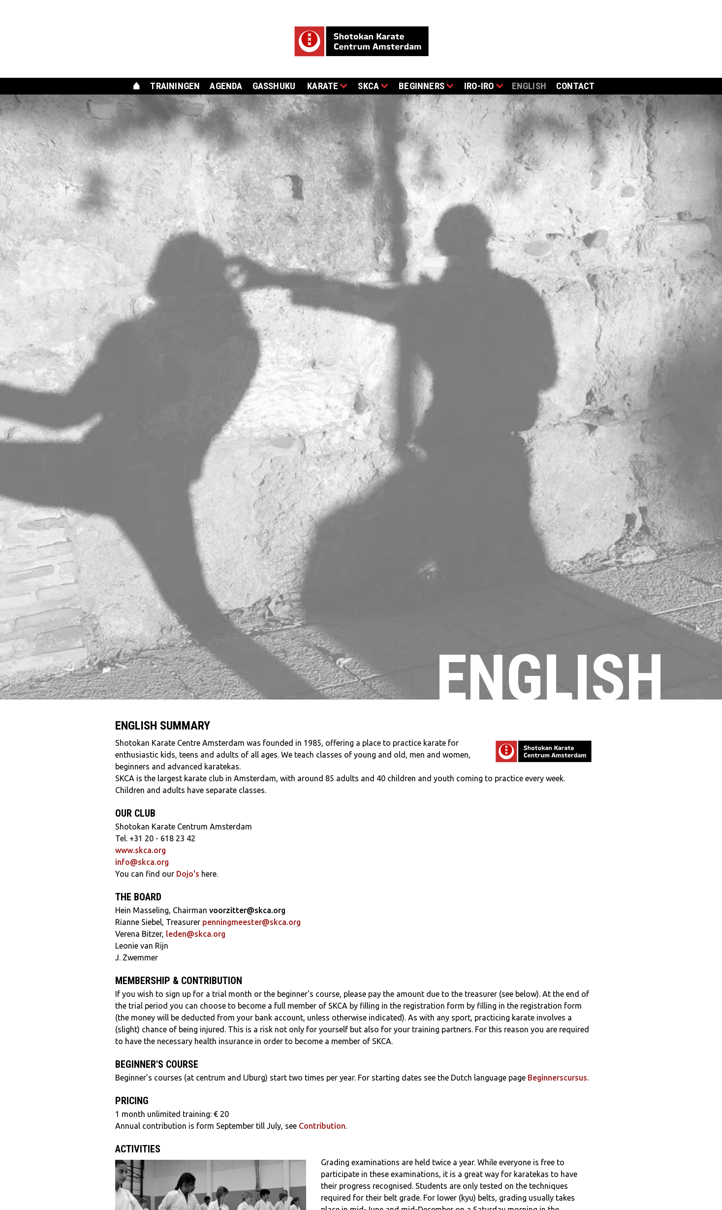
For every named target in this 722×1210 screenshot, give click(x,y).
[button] (324, 88)
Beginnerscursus (557, 1077)
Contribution (322, 1125)
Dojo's (187, 873)
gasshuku (274, 86)
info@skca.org (142, 862)
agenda (226, 86)
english (529, 86)
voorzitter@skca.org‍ (247, 910)
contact (575, 86)
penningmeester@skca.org (251, 922)
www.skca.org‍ (140, 850)
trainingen (175, 86)
